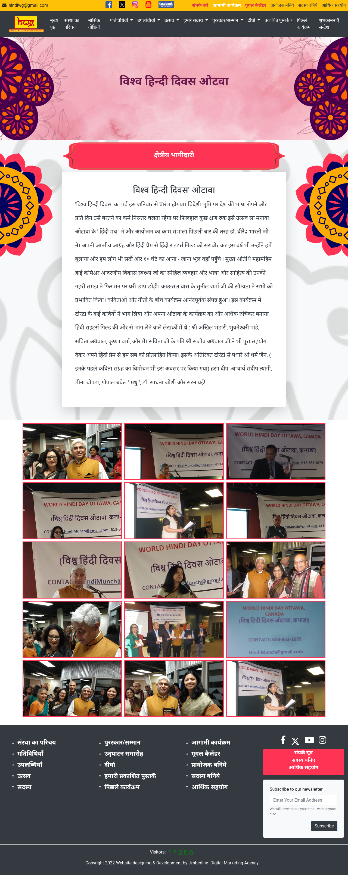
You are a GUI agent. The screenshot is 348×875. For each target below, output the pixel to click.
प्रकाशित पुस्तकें (277, 20)
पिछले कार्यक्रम (304, 24)
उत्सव (169, 20)
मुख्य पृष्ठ (54, 24)
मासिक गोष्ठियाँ (94, 24)
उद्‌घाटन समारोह (123, 753)
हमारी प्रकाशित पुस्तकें (130, 776)
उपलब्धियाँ (146, 20)
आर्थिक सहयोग (334, 5)
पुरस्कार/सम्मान (225, 20)
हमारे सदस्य (194, 20)
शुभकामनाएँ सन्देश (329, 24)
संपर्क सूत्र (303, 752)
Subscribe (324, 826)
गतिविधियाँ (119, 20)
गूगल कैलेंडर (205, 753)
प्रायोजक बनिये (282, 5)
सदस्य (24, 787)
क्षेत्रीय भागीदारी (174, 155)
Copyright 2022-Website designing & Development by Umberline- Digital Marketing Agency (172, 862)
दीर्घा (252, 20)
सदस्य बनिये (307, 5)
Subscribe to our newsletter (296, 789)
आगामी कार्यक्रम (210, 742)
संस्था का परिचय (71, 24)
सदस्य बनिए (303, 760)
